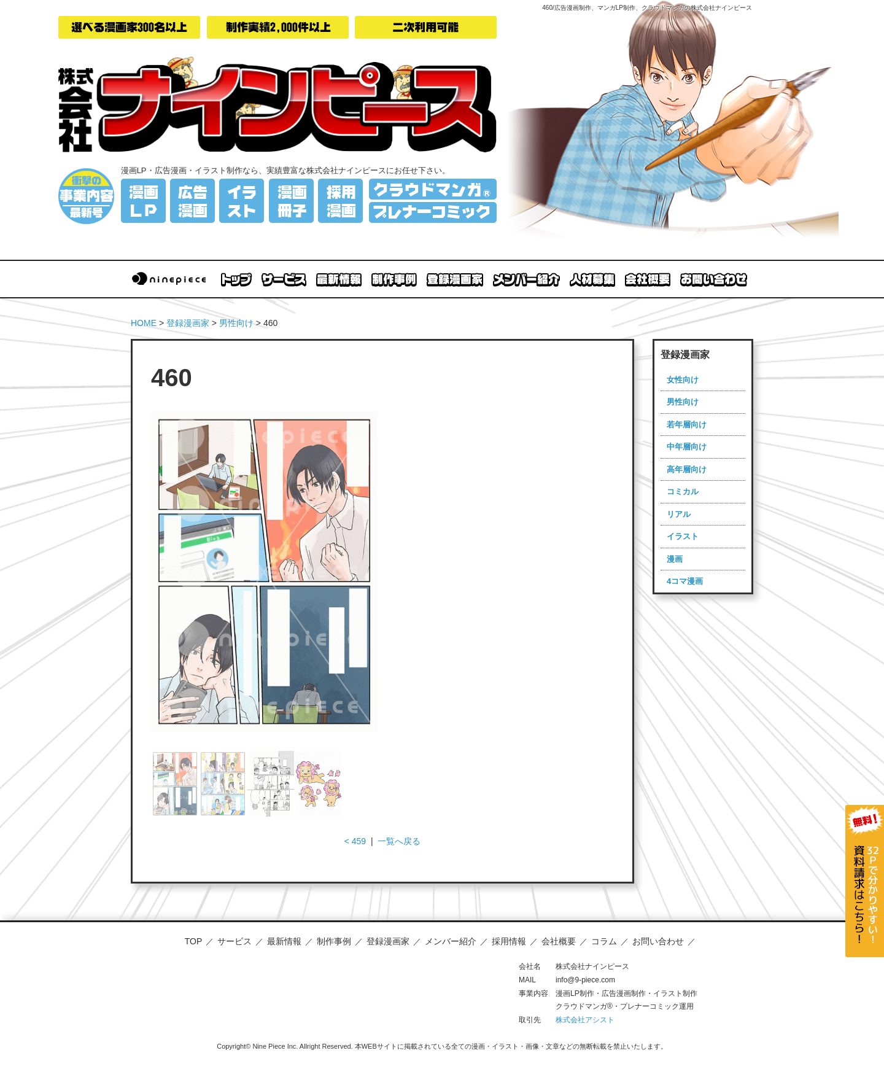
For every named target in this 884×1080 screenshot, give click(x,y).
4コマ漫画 (685, 581)
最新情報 (284, 941)
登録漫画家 (187, 323)
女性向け (683, 379)
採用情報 (509, 941)
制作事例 (334, 941)
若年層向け (687, 424)
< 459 (355, 841)
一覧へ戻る (399, 841)
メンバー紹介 (450, 941)
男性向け (236, 323)
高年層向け (687, 469)
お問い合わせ (658, 941)
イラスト (683, 536)
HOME (144, 323)
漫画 (675, 559)
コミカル (683, 491)
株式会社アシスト (585, 1020)
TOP (194, 941)
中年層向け (687, 446)
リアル (679, 514)
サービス (234, 941)
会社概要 (558, 941)
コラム (604, 941)
